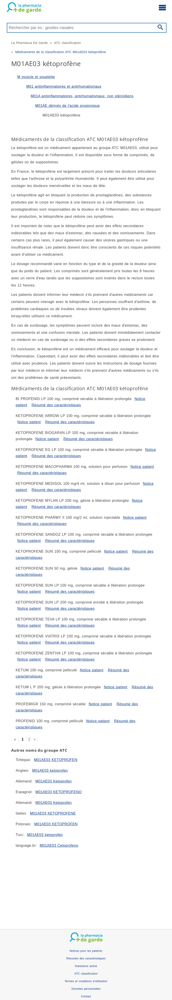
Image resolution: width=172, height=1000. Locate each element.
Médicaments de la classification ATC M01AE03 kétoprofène (60, 52)
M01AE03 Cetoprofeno (59, 845)
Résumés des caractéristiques (85, 958)
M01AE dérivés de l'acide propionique (67, 106)
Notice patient (29, 422)
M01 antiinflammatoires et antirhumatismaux (63, 86)
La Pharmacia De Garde (29, 43)
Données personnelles (85, 988)
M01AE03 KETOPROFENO (58, 792)
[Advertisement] (86, 886)
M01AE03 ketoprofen (50, 770)
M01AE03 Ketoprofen (53, 781)
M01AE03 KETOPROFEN (55, 760)
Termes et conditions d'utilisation (86, 981)
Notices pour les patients (86, 950)
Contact (86, 996)
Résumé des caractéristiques (56, 405)
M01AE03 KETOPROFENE (53, 813)
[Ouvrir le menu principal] (162, 7)
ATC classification (67, 43)
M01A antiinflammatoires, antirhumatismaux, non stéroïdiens (82, 96)
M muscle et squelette (36, 77)
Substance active (86, 966)
